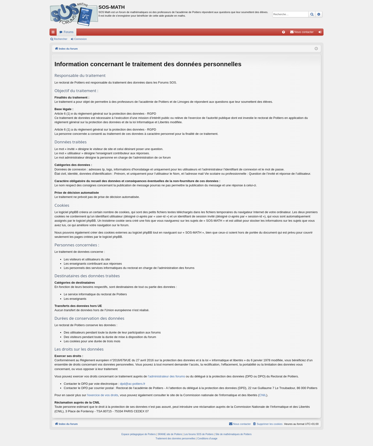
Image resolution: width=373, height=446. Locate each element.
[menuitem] (283, 32)
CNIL (262, 395)
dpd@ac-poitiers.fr (132, 383)
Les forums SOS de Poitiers (198, 434)
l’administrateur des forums (166, 376)
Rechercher (60, 39)
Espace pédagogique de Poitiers (139, 434)
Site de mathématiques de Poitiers (233, 434)
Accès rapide (54, 33)
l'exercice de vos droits (102, 395)
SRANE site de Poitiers (170, 434)
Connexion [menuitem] (321, 33)
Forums (69, 32)
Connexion (80, 39)
